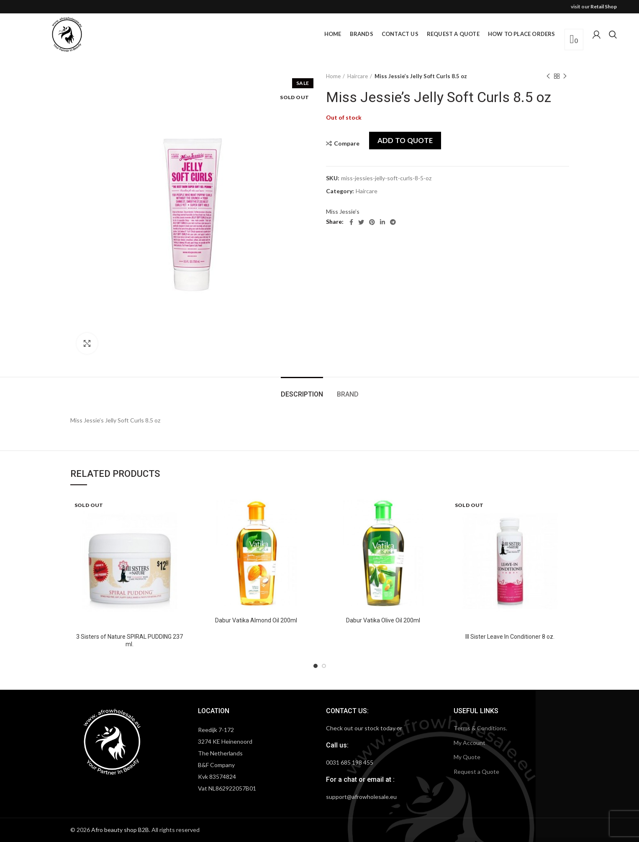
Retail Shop (603, 6)
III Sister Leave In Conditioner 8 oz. (509, 636)
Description (302, 394)
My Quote (467, 756)
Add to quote (405, 140)
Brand (348, 394)
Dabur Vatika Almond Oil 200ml (256, 620)
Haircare (357, 76)
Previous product (548, 76)
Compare (346, 143)
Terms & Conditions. (480, 728)
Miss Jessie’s (342, 211)
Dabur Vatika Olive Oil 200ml (383, 620)
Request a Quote (476, 771)
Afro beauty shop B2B (120, 829)
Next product (564, 76)
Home (333, 76)
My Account (469, 742)
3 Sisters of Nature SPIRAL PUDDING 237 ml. (129, 640)
